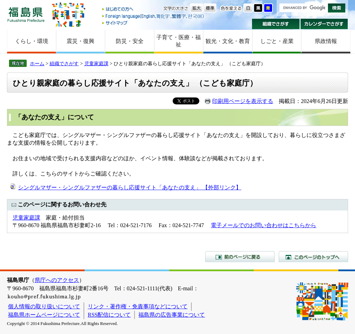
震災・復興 (80, 41)
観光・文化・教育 (228, 41)
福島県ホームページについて (44, 315)
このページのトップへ (313, 256)
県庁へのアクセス (57, 280)
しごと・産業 (277, 41)
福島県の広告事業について (171, 315)
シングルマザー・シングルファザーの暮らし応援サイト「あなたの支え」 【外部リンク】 (129, 187)
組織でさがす (276, 24)
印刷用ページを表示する (242, 101)
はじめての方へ (154, 9)
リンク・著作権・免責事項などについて (138, 306)
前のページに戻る (240, 256)
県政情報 (326, 41)
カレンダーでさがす (324, 24)
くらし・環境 (31, 41)
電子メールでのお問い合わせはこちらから (263, 225)
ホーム (37, 63)
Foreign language (154, 16)
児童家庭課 (96, 63)
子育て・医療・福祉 (178, 41)
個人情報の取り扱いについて (44, 306)
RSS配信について (109, 315)
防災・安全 (130, 41)
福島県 (26, 14)
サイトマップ (154, 22)
